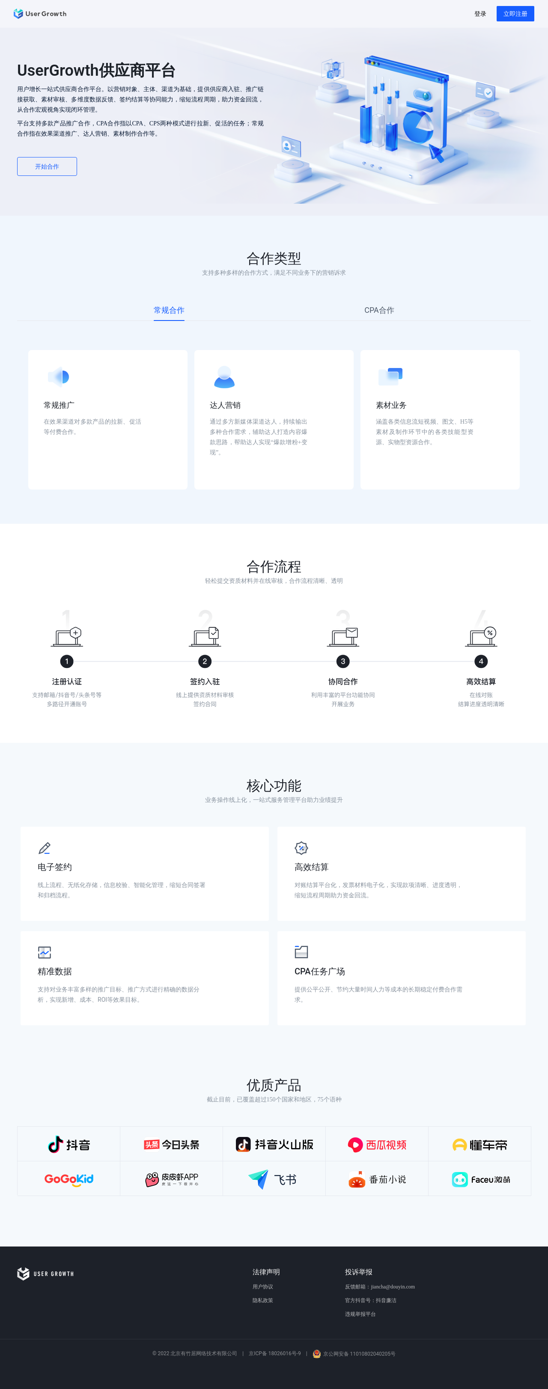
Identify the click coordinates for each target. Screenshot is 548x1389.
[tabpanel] (274, 407)
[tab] (169, 310)
